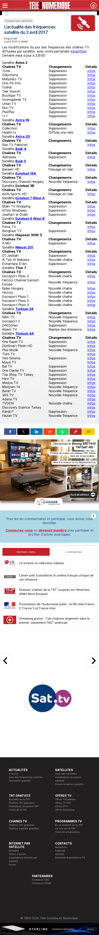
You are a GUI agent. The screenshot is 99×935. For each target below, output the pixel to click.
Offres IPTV (61, 806)
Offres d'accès (17, 854)
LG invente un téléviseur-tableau (41, 563)
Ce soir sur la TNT (65, 828)
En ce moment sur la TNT (69, 825)
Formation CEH (40, 879)
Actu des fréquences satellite (25, 777)
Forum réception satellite (69, 784)
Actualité (14, 850)
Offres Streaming (64, 809)
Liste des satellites (66, 773)
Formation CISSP (41, 883)
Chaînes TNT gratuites (21, 802)
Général (59, 854)
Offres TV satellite (65, 799)
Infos (91, 71)
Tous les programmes (67, 832)
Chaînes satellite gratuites (24, 828)
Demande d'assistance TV (70, 857)
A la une (13, 773)
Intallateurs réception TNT (24, 806)
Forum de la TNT (18, 809)
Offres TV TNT (63, 802)
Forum (12, 864)
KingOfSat (79, 51)
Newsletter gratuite (20, 780)
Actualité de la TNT (19, 799)
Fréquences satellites (18, 20)
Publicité (60, 850)
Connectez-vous (19, 530)
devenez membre (53, 530)
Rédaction (61, 847)
